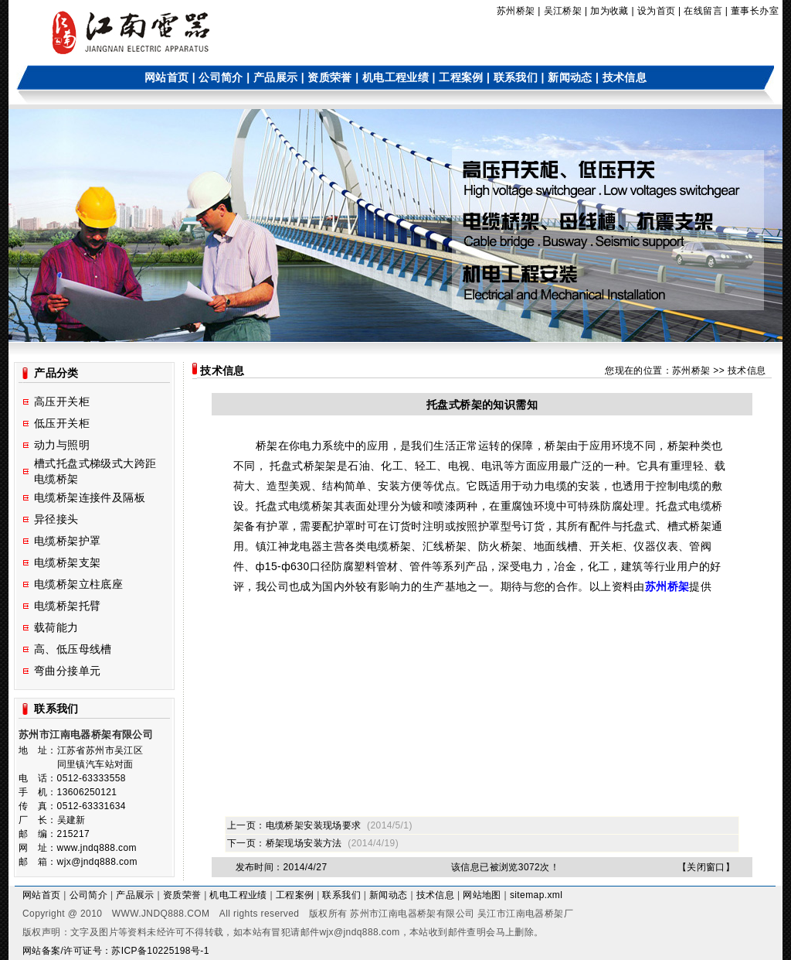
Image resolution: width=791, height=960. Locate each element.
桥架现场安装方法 (304, 843)
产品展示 (275, 77)
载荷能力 (56, 627)
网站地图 (482, 895)
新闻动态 (570, 77)
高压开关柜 (62, 401)
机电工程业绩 (395, 77)
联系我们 (516, 77)
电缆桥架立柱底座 (78, 584)
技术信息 (625, 77)
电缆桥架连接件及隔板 (89, 497)
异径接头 (56, 519)
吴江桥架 (563, 10)
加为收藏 (609, 10)
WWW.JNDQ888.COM (161, 913)
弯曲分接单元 (67, 670)
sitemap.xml (536, 895)
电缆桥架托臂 (67, 606)
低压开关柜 (62, 423)
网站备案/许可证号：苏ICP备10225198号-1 (115, 950)
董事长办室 (755, 10)
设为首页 (656, 10)
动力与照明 (62, 445)
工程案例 (461, 77)
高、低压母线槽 (73, 649)
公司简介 (221, 77)
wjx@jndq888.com (359, 932)
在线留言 (703, 10)
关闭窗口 (706, 867)
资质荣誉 (329, 77)
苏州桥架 (516, 10)
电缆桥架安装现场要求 (314, 825)
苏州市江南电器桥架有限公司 (412, 913)
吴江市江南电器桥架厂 (525, 913)
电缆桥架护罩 (67, 541)
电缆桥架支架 (67, 562)
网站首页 (166, 77)
